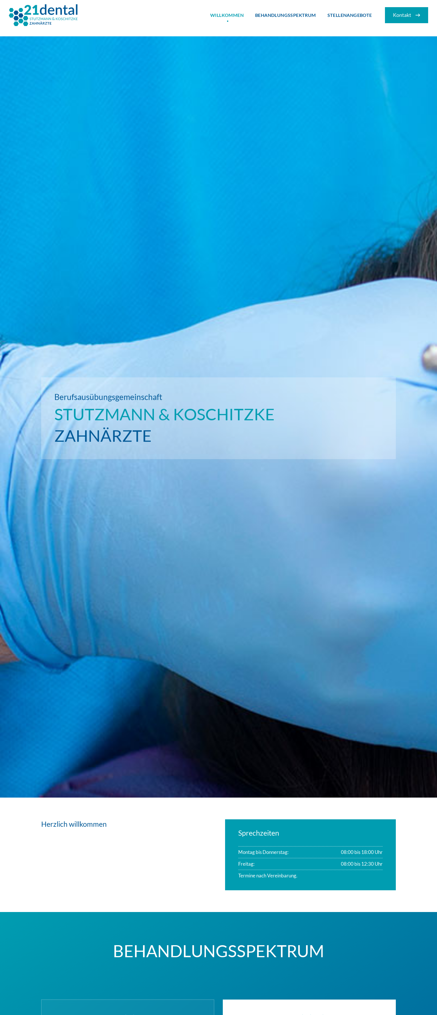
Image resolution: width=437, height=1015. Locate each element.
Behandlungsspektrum (285, 15)
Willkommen (227, 15)
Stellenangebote (349, 15)
